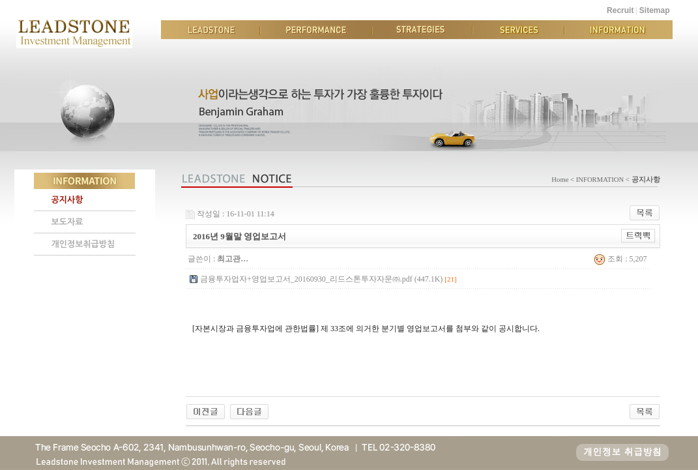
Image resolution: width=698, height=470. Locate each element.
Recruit (620, 10)
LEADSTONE (210, 29)
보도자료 (67, 222)
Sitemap (654, 10)
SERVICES (518, 29)
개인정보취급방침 (83, 244)
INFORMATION (618, 29)
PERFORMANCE (316, 29)
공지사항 (67, 200)
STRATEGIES (422, 29)
